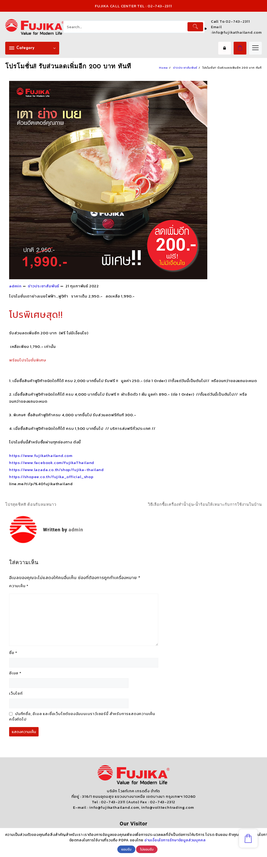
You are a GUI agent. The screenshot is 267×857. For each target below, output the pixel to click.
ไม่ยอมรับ (147, 849)
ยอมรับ (126, 849)
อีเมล (15, 673)
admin (15, 286)
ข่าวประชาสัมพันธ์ (43, 286)
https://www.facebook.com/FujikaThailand (51, 463)
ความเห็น (18, 586)
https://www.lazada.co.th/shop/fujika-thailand (56, 470)
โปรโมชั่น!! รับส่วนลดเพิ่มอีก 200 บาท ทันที (68, 67)
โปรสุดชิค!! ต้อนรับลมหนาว (30, 504)
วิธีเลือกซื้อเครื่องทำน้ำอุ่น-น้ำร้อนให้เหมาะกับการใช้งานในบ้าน (205, 504)
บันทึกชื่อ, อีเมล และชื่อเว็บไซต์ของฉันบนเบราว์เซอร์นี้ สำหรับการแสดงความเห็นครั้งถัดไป (82, 716)
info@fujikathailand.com (237, 32)
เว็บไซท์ (16, 693)
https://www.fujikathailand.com (40, 456)
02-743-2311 (238, 21)
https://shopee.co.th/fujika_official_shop (51, 477)
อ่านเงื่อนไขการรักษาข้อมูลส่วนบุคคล (175, 840)
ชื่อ (13, 652)
